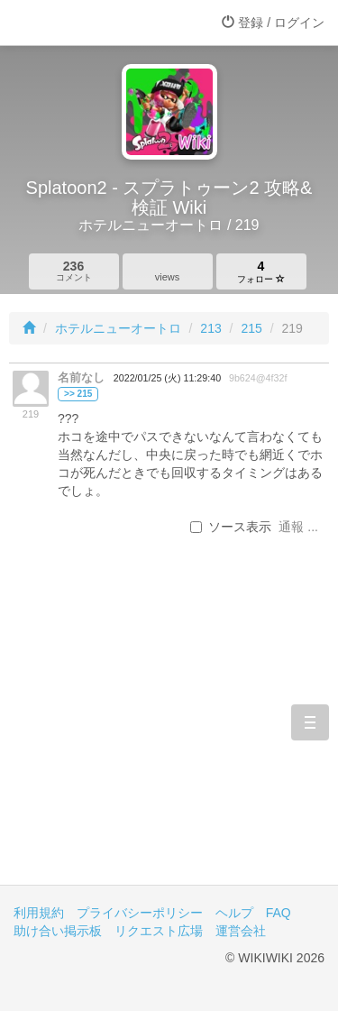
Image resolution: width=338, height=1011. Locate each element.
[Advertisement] (169, 732)
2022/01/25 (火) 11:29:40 (167, 377)
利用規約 (39, 912)
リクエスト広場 (158, 931)
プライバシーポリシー (140, 912)
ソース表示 (230, 526)
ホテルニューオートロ (118, 328)
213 (210, 328)
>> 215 (78, 394)
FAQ (278, 912)
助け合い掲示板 (58, 931)
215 (251, 328)
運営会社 (240, 931)
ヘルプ (234, 912)
